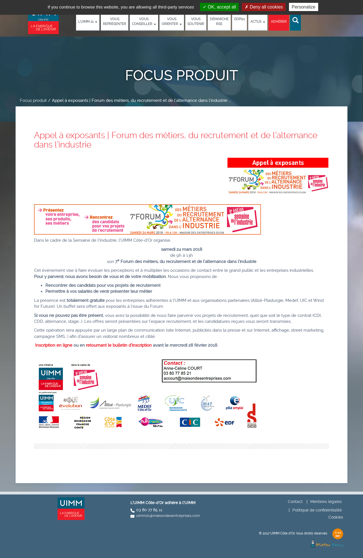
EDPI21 (239, 19)
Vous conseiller (144, 21)
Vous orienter (172, 21)
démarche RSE (219, 21)
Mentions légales (326, 501)
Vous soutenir (195, 21)
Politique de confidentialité (317, 510)
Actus (257, 22)
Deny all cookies (264, 7)
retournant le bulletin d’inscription (118, 345)
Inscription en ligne (53, 345)
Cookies (335, 517)
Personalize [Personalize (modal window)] (304, 7)
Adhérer (279, 22)
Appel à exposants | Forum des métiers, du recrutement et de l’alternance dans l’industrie (175, 139)
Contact (295, 501)
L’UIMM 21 (87, 22)
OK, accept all (219, 7)
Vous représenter (114, 21)
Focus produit (33, 100)
